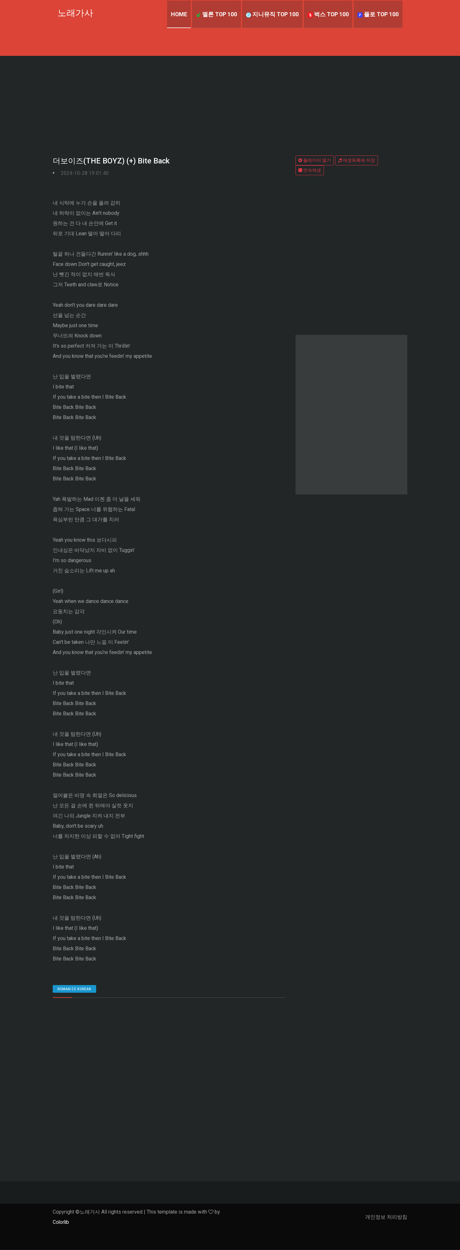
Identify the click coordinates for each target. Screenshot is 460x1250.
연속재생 (309, 170)
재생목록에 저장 (356, 160)
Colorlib (61, 1222)
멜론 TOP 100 (215, 14)
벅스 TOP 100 (327, 14)
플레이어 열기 (314, 160)
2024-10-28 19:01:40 (85, 173)
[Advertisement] (230, 103)
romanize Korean (74, 989)
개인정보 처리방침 (386, 1217)
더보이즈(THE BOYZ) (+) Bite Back (112, 161)
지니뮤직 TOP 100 (271, 14)
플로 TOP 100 (378, 14)
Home (177, 14)
